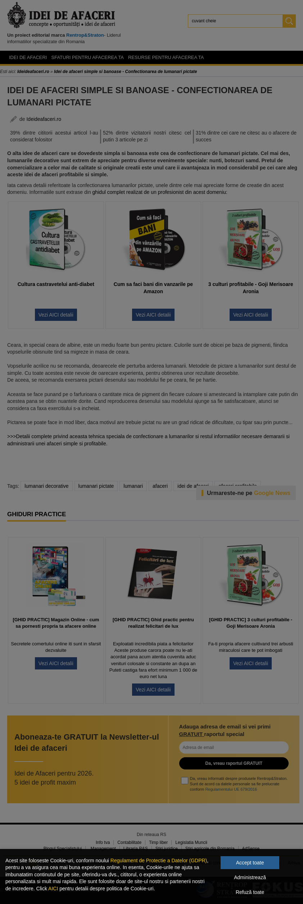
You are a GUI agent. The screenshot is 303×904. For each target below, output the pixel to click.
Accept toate (250, 863)
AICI (53, 888)
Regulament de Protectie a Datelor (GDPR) (158, 860)
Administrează (250, 877)
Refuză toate (250, 892)
